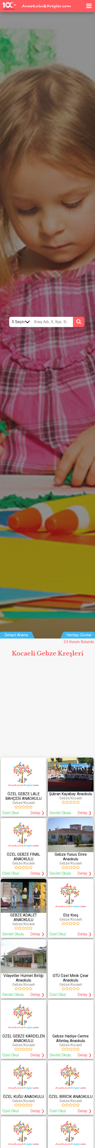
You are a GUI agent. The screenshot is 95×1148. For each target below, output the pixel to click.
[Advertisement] (47, 709)
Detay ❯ (37, 813)
